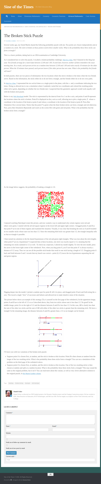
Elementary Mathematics (32, 16)
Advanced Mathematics (75, 16)
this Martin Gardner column (33, 374)
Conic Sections (90, 16)
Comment (9, 413)
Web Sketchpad (18, 96)
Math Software (58, 26)
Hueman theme (26, 480)
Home (13, 16)
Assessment (7, 21)
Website (8, 433)
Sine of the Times (18, 7)
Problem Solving (19, 383)
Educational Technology (38, 26)
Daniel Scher (11, 41)
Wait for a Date (68, 60)
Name (8, 426)
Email (54, 426)
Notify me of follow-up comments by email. (18, 442)
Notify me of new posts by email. (15, 448)
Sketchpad (27, 383)
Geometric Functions (58, 16)
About (20, 16)
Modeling (11, 383)
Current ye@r (10, 456)
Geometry (46, 16)
